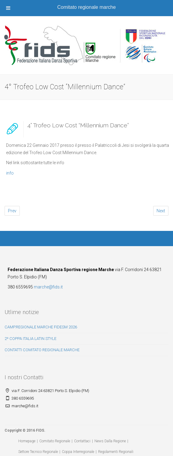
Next (161, 210)
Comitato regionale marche (86, 7)
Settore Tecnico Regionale (38, 452)
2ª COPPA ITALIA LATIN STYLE (30, 338)
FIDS (40, 430)
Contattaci (82, 441)
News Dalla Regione (110, 441)
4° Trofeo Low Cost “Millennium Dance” (78, 125)
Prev (12, 210)
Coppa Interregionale (78, 452)
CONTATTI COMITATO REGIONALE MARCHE (42, 350)
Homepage (26, 441)
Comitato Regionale (54, 441)
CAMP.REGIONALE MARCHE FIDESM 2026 (41, 327)
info (10, 173)
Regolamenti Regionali (115, 452)
